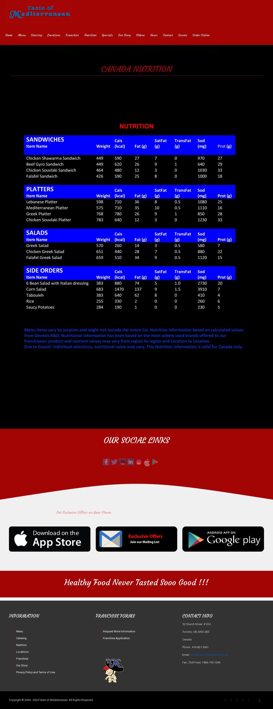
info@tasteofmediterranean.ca (209, 654)
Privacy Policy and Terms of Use (35, 672)
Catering (21, 638)
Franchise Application (116, 638)
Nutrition (21, 645)
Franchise (22, 658)
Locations (22, 651)
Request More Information (119, 631)
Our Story (22, 665)
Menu (19, 631)
